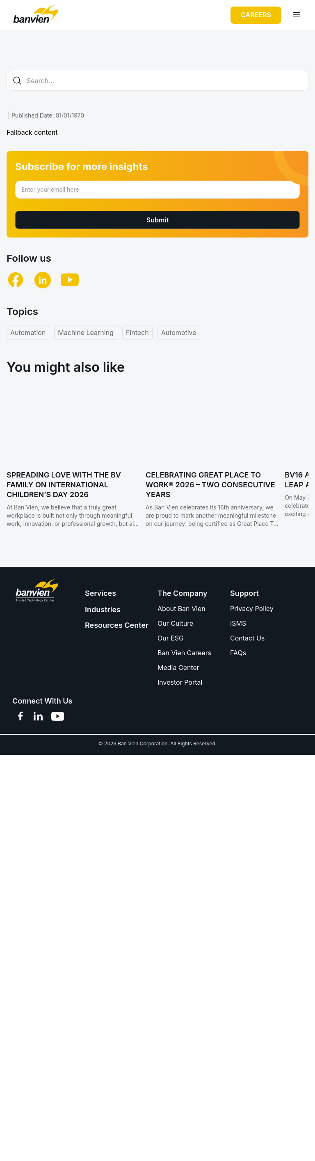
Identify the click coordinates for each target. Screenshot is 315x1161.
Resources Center (116, 622)
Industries (103, 606)
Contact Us (247, 635)
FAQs (238, 649)
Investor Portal (180, 679)
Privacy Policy (252, 605)
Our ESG (171, 635)
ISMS (238, 620)
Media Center (178, 664)
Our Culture (175, 620)
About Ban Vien (181, 605)
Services (100, 590)
